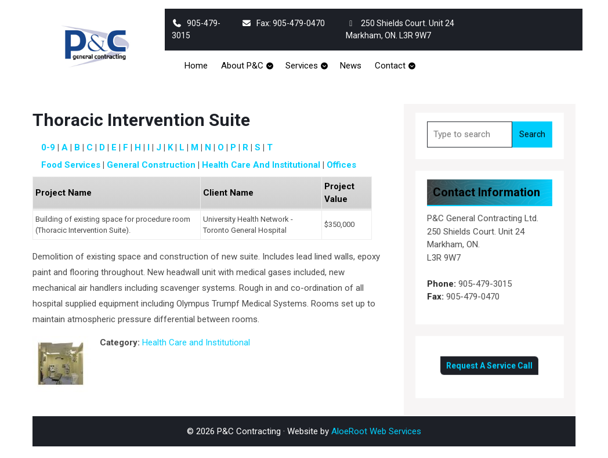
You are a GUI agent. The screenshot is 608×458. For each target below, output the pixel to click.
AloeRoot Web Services (376, 431)
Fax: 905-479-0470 (283, 23)
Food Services (70, 165)
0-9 (48, 147)
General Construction (151, 165)
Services (301, 65)
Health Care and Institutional (261, 165)
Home (196, 65)
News (350, 65)
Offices (341, 165)
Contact (390, 65)
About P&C (242, 65)
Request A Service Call (489, 363)
